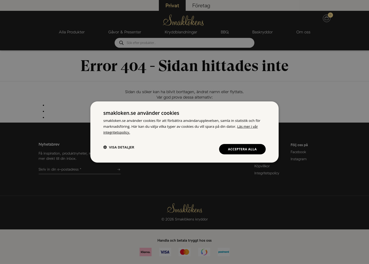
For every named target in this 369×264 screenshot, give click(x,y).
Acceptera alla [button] (242, 149)
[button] (118, 147)
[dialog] (184, 132)
